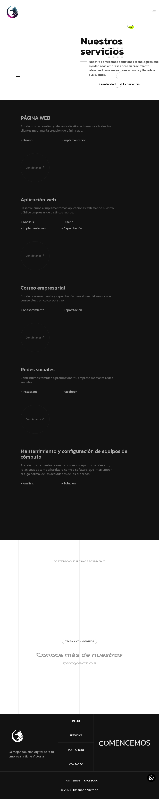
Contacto (76, 764)
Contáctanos (29, 150)
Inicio (76, 721)
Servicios (76, 735)
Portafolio (76, 750)
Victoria (92, 790)
